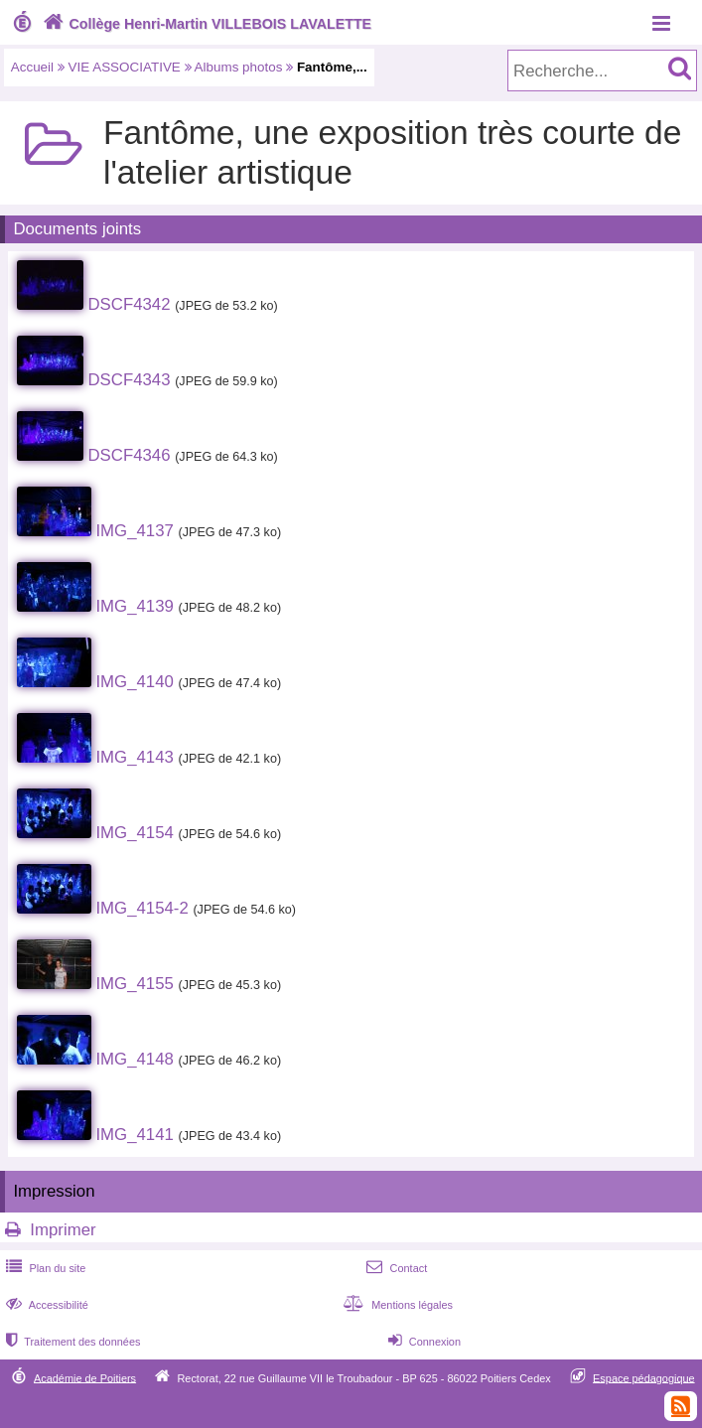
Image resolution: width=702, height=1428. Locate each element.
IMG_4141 (134, 1134)
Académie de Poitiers (85, 1377)
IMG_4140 (134, 681)
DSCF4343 (128, 379)
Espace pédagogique (644, 1377)
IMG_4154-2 (141, 908)
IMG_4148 (134, 1059)
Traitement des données (71, 1342)
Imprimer (62, 1229)
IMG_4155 (134, 983)
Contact (394, 1268)
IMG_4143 (134, 757)
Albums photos (239, 67)
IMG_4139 (134, 606)
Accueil (32, 67)
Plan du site (43, 1268)
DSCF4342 (128, 304)
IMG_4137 (134, 530)
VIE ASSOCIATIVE (125, 67)
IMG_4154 (134, 832)
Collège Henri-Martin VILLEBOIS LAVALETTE (205, 24)
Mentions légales (396, 1305)
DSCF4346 (128, 455)
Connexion (422, 1342)
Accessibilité (45, 1305)
